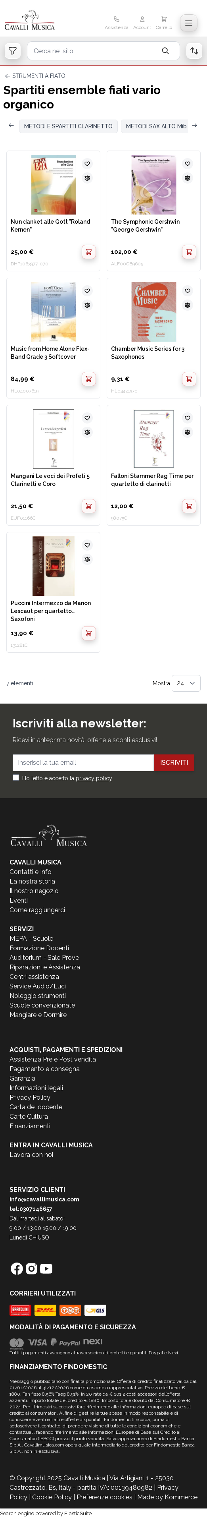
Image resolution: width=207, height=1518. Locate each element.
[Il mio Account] (142, 24)
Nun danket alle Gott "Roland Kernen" (50, 226)
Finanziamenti (30, 1126)
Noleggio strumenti (38, 996)
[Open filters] (13, 51)
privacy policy (94, 778)
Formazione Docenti (39, 948)
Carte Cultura (29, 1116)
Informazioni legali (36, 1088)
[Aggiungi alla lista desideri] (87, 163)
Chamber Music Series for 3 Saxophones (147, 353)
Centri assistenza (34, 976)
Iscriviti (174, 762)
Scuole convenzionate (42, 1005)
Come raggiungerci (37, 910)
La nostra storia (32, 881)
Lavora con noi (31, 1154)
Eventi (19, 900)
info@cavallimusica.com (44, 1199)
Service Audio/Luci (38, 986)
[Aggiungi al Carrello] (89, 252)
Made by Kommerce (167, 1497)
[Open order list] (194, 51)
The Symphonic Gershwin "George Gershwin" (145, 226)
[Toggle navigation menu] (188, 23)
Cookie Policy (52, 1497)
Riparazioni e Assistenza (45, 967)
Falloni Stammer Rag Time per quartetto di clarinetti (152, 480)
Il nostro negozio (34, 891)
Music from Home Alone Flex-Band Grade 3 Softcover (50, 353)
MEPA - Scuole (31, 938)
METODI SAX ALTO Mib (156, 126)
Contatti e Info (31, 872)
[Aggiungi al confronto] (87, 178)
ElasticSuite (78, 1513)
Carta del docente (36, 1107)
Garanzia (22, 1078)
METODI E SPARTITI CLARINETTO (68, 126)
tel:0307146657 (31, 1209)
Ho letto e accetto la (67, 778)
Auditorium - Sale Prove (44, 957)
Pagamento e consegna (45, 1069)
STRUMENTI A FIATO (38, 76)
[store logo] (37, 21)
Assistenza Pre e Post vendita (53, 1059)
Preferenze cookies (104, 1497)
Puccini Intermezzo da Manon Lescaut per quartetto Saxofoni (51, 610)
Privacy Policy (30, 1097)
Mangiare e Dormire (38, 1015)
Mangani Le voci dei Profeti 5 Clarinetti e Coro (50, 480)
